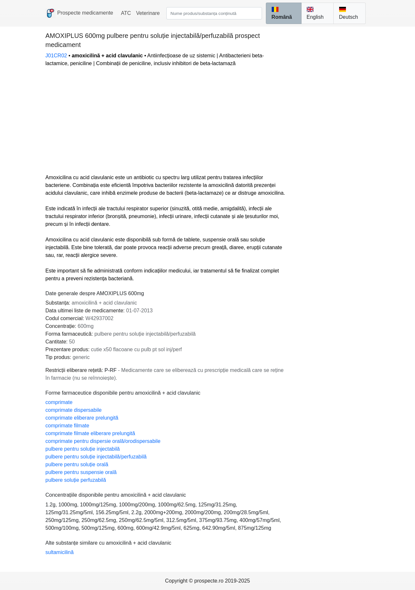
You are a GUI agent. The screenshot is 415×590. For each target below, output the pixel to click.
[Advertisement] (166, 120)
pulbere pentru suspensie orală (81, 472)
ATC (126, 13)
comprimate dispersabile (73, 410)
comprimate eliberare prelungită (81, 418)
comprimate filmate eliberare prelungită (90, 433)
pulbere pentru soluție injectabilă (82, 449)
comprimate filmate (67, 425)
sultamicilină (59, 552)
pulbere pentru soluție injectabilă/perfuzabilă (96, 456)
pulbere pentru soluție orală (76, 464)
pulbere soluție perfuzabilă (75, 480)
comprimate (59, 402)
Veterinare (148, 13)
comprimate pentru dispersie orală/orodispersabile (102, 441)
